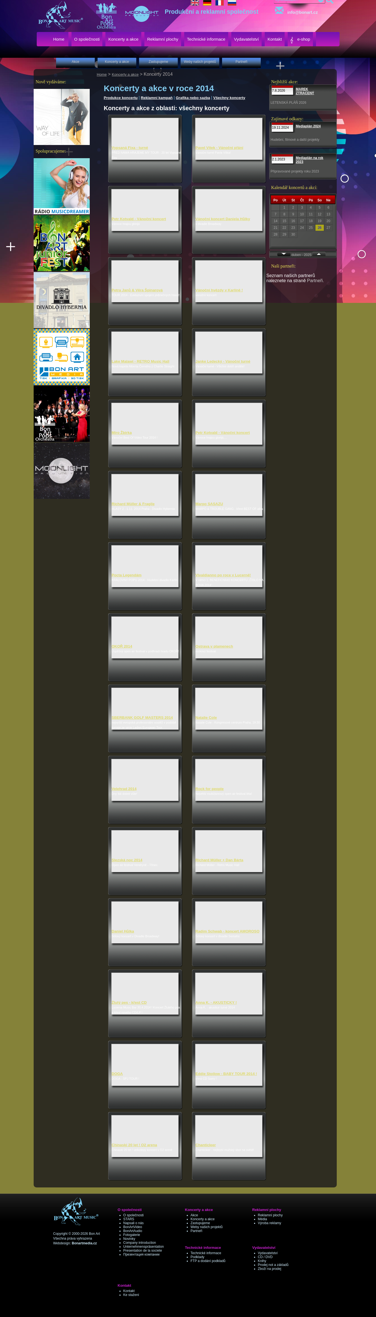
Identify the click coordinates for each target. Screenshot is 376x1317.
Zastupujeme (200, 1223)
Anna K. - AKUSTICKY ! (216, 1002)
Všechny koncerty (229, 98)
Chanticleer (205, 1145)
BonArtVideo (132, 1227)
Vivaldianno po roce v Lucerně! (223, 575)
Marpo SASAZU (209, 504)
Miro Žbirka (122, 432)
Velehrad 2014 (124, 789)
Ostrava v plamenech (214, 646)
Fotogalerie (131, 1235)
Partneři (196, 1231)
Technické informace (206, 1253)
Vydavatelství (268, 1253)
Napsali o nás (133, 1223)
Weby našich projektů (207, 1227)
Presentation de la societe (142, 1250)
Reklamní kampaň (156, 98)
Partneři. (315, 280)
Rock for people (209, 789)
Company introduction (139, 1243)
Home (102, 74)
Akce (194, 1215)
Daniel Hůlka (123, 931)
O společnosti (133, 1215)
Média (262, 1219)
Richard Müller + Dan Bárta (219, 860)
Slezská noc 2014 (127, 860)
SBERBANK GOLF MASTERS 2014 (142, 717)
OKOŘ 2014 (122, 646)
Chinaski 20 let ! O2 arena (134, 1145)
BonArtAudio (132, 1231)
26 (319, 228)
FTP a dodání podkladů (208, 1261)
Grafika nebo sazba (193, 98)
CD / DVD (265, 1257)
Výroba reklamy (269, 1223)
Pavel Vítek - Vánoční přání (219, 148)
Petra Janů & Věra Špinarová (137, 290)
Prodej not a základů (273, 1265)
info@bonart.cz (295, 11)
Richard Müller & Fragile (133, 504)
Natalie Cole (206, 717)
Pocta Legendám (127, 575)
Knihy (262, 1261)
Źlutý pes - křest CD (129, 1002)
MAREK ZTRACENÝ (305, 91)
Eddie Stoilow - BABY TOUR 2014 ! (226, 1074)
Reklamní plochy (270, 1215)
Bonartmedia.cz (84, 1243)
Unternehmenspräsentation (143, 1247)
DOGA (117, 1074)
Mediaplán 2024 (308, 126)
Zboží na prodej (269, 1269)
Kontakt (129, 1291)
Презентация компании (141, 1254)
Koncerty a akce (125, 74)
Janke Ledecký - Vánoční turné (222, 361)
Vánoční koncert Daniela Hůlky (222, 219)
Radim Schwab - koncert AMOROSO (227, 931)
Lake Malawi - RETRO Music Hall (140, 361)
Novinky (129, 1239)
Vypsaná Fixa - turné (130, 148)
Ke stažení (131, 1295)
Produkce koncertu (121, 98)
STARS (128, 1219)
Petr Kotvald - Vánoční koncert (139, 219)
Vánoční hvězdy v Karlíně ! (219, 290)
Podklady (197, 1257)
